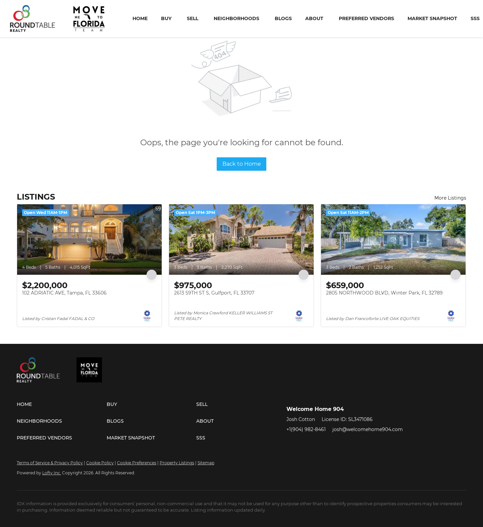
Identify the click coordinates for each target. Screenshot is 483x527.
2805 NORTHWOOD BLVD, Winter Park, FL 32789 (384, 293)
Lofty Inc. (51, 472)
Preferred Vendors (366, 18)
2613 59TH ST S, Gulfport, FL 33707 (214, 293)
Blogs (283, 18)
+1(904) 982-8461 (306, 429)
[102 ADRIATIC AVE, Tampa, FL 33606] (89, 239)
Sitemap (206, 462)
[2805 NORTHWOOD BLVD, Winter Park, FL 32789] (393, 239)
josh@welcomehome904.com (367, 429)
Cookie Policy (100, 462)
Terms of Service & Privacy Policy (50, 462)
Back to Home (241, 164)
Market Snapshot (432, 18)
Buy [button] (166, 18)
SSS (475, 18)
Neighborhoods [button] (236, 18)
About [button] (314, 18)
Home (140, 18)
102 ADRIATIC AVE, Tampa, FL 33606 (64, 293)
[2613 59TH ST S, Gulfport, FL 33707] (241, 239)
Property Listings (177, 462)
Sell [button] (192, 18)
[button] (62, 404)
